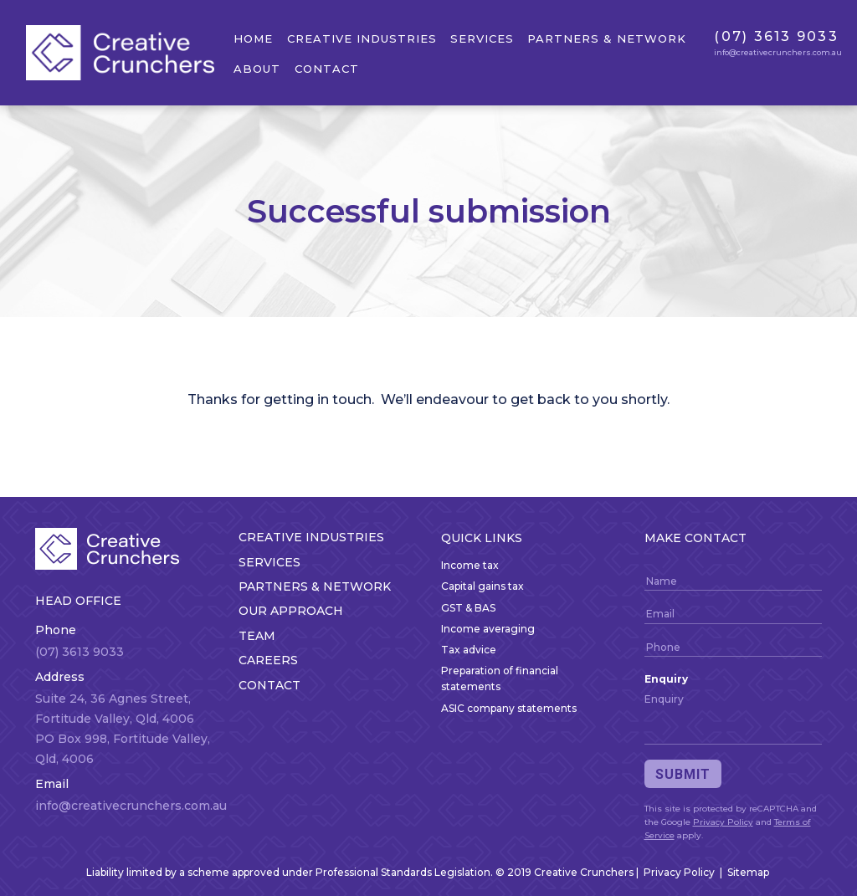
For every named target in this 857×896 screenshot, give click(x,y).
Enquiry (666, 679)
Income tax (470, 565)
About (256, 68)
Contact (327, 68)
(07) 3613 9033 (776, 36)
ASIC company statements (509, 708)
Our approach (291, 610)
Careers (268, 660)
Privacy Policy (723, 822)
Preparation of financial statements (499, 678)
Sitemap (748, 872)
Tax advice (468, 649)
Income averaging (488, 628)
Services (482, 38)
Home (253, 38)
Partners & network (606, 38)
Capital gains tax (482, 586)
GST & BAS (468, 608)
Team (257, 635)
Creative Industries (362, 38)
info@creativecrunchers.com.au (778, 52)
